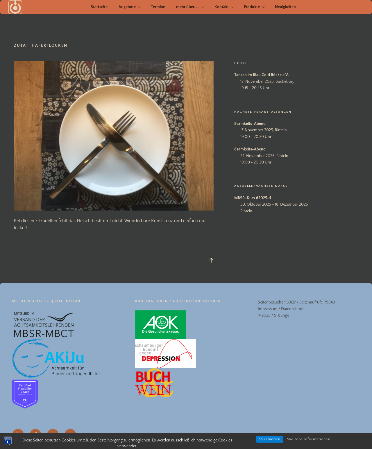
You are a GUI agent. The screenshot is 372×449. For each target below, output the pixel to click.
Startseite (99, 7)
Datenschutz (292, 309)
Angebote (130, 7)
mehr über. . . (190, 7)
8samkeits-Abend (250, 123)
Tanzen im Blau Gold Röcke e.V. (261, 75)
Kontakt (224, 7)
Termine (158, 7)
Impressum (268, 309)
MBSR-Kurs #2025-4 (252, 198)
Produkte (254, 7)
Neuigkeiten (285, 7)
